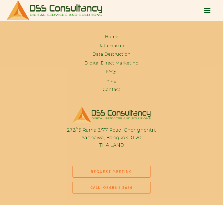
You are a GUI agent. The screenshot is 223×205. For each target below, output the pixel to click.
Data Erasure (111, 45)
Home (111, 36)
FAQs (111, 71)
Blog (111, 80)
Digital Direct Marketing (112, 63)
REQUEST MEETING (111, 171)
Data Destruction (111, 54)
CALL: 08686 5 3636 (111, 187)
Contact (111, 89)
